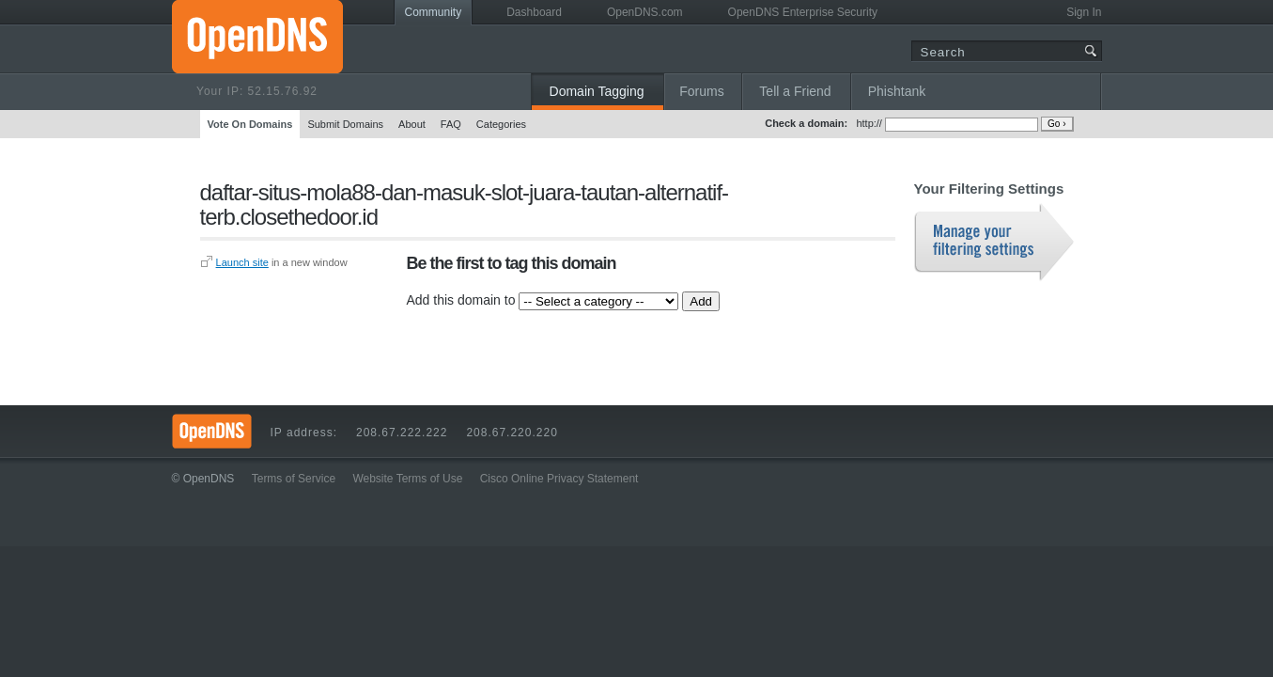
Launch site (242, 262)
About (412, 124)
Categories (501, 124)
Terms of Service (293, 478)
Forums (701, 91)
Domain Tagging (597, 91)
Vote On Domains (250, 124)
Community (433, 12)
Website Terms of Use (407, 478)
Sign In (1083, 12)
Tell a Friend (795, 91)
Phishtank (896, 91)
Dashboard (534, 12)
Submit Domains (345, 124)
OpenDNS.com (645, 12)
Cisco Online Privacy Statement (559, 478)
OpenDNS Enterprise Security (802, 12)
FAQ (451, 124)
